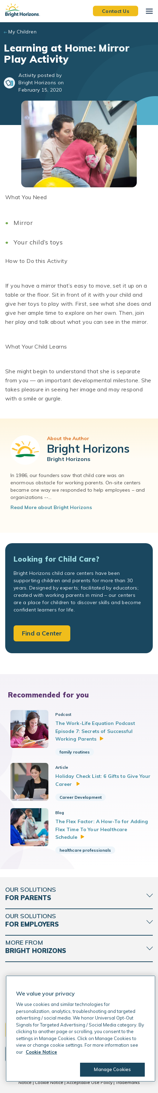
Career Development (81, 797)
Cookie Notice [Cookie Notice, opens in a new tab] (41, 1052)
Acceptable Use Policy (89, 1082)
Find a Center (42, 633)
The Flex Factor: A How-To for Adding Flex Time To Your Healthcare (101, 829)
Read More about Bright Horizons (51, 507)
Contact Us (115, 11)
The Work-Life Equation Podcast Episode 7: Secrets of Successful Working (95, 731)
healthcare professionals (85, 850)
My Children (22, 32)
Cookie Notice (49, 1082)
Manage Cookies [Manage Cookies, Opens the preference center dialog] (112, 1069)
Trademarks (128, 1082)
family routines (75, 752)
